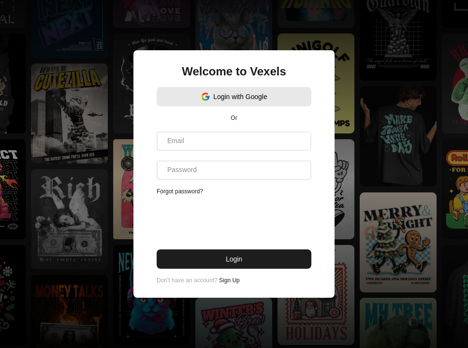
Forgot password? (180, 191)
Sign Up (229, 280)
